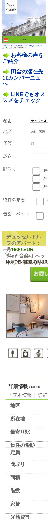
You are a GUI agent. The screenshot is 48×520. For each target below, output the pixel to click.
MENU (26, 40)
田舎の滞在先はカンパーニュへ (22, 78)
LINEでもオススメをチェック (23, 97)
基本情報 (6, 250)
